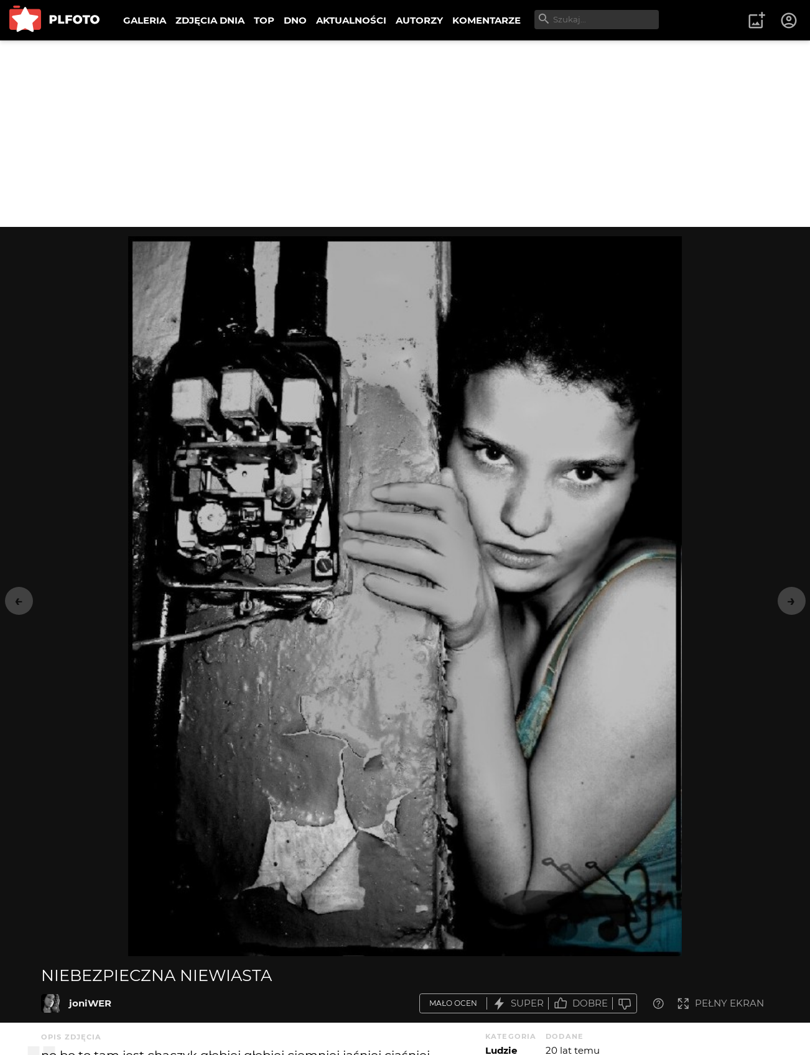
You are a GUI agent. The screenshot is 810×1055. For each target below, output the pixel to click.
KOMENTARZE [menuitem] (486, 20)
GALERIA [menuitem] (144, 20)
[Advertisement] (405, 134)
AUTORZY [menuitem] (419, 20)
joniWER (90, 1003)
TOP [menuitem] (264, 20)
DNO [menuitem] (295, 20)
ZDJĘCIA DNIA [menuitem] (209, 20)
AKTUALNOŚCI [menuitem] (351, 20)
